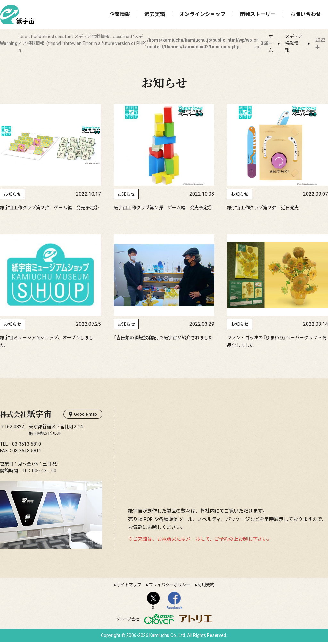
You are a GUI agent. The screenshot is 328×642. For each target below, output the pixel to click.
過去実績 (154, 14)
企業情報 (120, 14)
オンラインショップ (202, 14)
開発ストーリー (258, 14)
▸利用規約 (204, 584)
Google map (83, 414)
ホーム (270, 43)
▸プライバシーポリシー (168, 584)
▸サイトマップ (127, 584)
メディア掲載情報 (294, 43)
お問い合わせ (305, 14)
